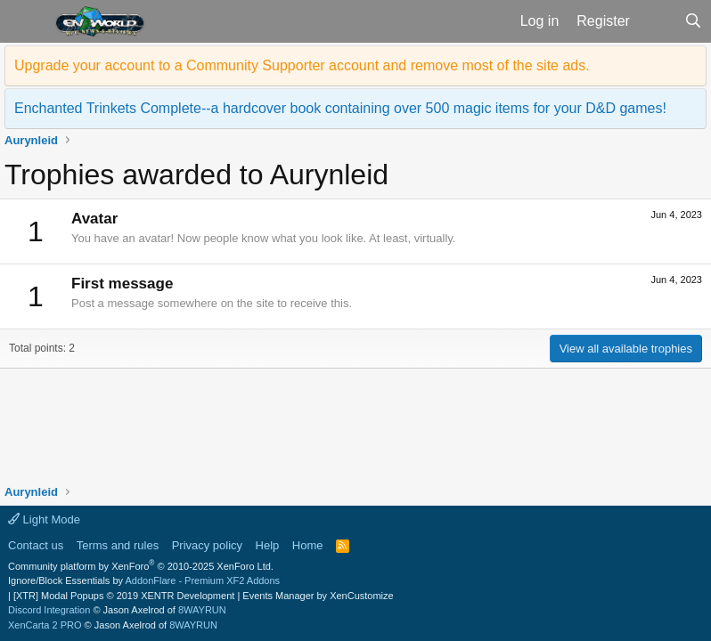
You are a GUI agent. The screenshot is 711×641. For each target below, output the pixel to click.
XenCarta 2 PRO (45, 625)
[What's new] (657, 21)
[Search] (692, 21)
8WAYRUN (202, 609)
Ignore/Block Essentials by (144, 580)
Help (268, 545)
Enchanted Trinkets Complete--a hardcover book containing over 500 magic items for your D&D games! (340, 108)
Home (307, 545)
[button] (25, 21)
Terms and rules (118, 545)
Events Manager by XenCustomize (317, 595)
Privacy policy (207, 545)
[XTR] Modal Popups (123, 595)
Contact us (35, 545)
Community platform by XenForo (141, 566)
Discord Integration (49, 609)
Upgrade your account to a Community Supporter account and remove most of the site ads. (302, 65)
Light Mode (44, 519)
